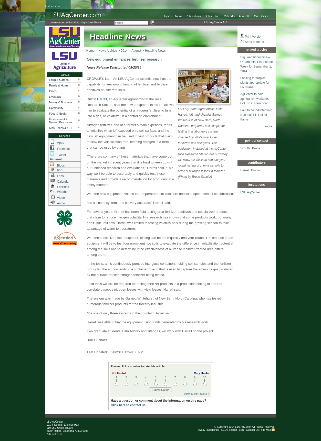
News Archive (107, 50)
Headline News (155, 50)
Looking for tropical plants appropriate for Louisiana (254, 82)
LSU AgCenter (250, 192)
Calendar (229, 16)
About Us (244, 16)
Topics (168, 16)
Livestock (55, 96)
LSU (241, 429)
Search (233, 429)
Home (90, 50)
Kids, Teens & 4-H (60, 127)
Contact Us (252, 429)
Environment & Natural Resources (61, 121)
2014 (124, 50)
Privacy (201, 429)
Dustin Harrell (97, 99)
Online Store (212, 16)
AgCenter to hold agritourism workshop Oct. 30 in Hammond (255, 98)
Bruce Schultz (97, 340)
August (136, 50)
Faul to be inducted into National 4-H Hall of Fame (256, 114)
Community (56, 107)
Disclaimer (213, 429)
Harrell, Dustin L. (251, 170)
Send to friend (254, 42)
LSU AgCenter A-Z (215, 22)
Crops (53, 91)
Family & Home (58, 85)
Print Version (253, 36)
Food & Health (58, 113)
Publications (193, 16)
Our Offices (261, 16)
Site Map (266, 429)
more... (270, 126)
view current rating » (196, 393)
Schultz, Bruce (250, 148)
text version (52, 6)
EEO (224, 429)
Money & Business (61, 102)
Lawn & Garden (59, 79)
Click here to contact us (128, 405)
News (178, 16)
